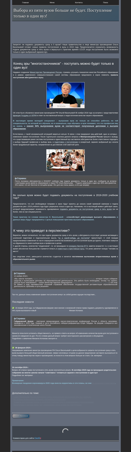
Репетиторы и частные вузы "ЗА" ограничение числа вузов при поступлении (47, 405)
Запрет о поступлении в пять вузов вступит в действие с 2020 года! (61, 375)
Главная (25, 3)
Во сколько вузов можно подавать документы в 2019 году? (39, 399)
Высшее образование (21, 416)
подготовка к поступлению (66, 142)
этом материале (64, 338)
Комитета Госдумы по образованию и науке (91, 283)
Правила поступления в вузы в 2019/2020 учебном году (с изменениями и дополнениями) (53, 402)
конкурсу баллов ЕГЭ (78, 246)
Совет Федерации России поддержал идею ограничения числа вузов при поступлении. (52, 397)
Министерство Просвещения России (46, 72)
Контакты (79, 3)
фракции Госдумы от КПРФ (25, 115)
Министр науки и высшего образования (53, 311)
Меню (52, 3)
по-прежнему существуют (103, 383)
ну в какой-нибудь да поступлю (73, 238)
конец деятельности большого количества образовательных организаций (64, 279)
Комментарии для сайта (27, 438)
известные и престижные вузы (71, 249)
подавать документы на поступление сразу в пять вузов (86, 209)
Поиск (105, 3)
